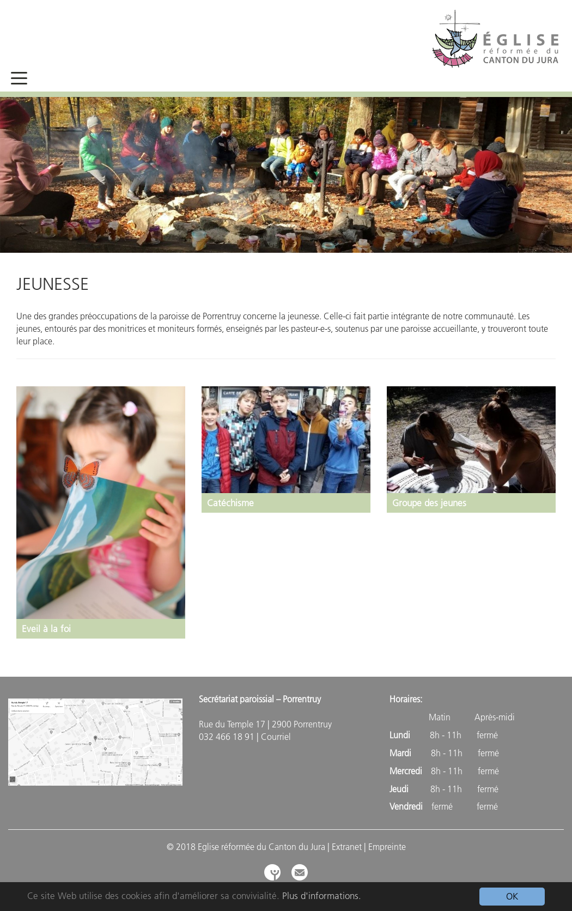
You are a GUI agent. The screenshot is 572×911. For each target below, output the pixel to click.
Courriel (276, 736)
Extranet (347, 846)
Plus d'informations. (321, 895)
